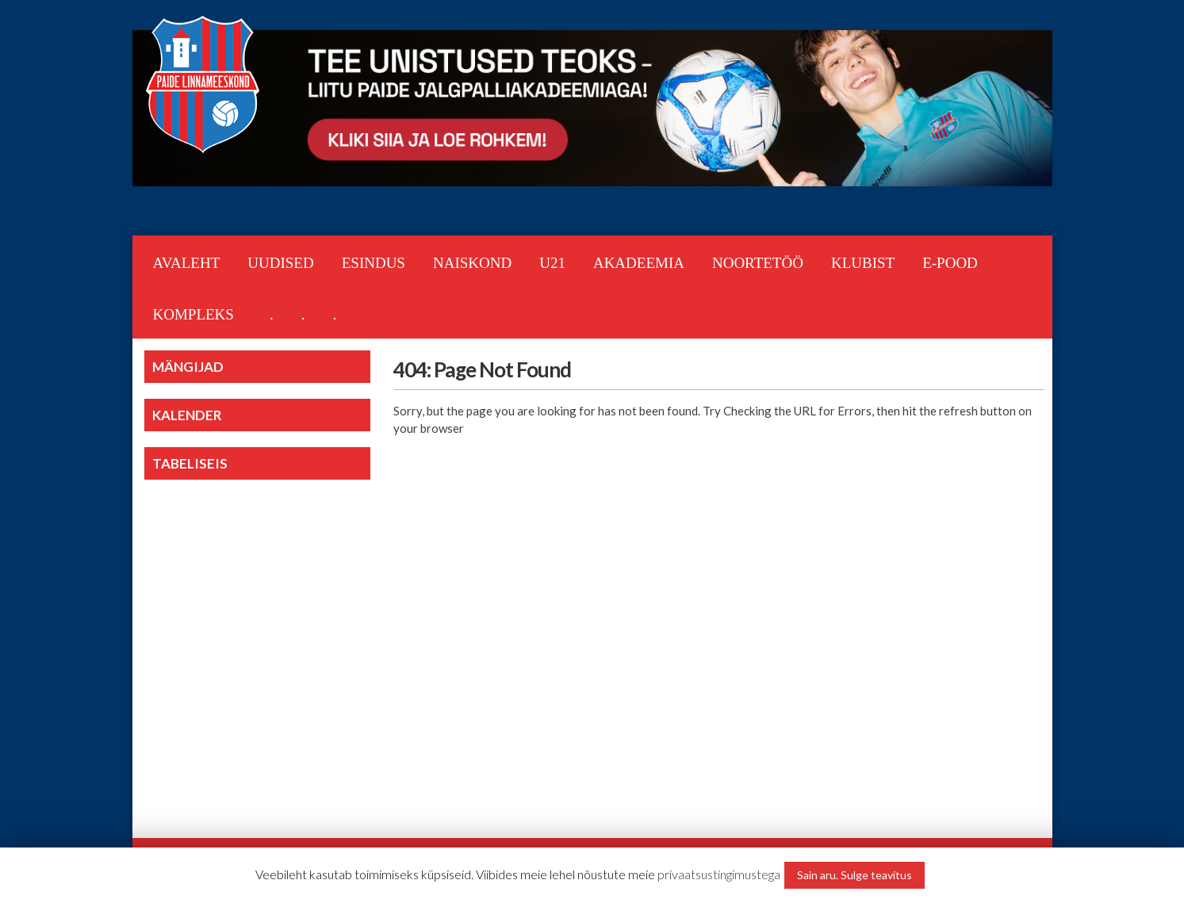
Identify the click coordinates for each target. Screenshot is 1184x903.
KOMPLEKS (193, 314)
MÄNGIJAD (188, 366)
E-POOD (950, 262)
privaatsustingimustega (718, 874)
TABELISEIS (190, 463)
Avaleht (186, 262)
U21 (552, 262)
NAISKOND (472, 262)
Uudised (280, 262)
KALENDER (187, 415)
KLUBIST (863, 262)
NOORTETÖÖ (757, 262)
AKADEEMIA (638, 262)
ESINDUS (373, 262)
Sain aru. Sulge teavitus (854, 875)
